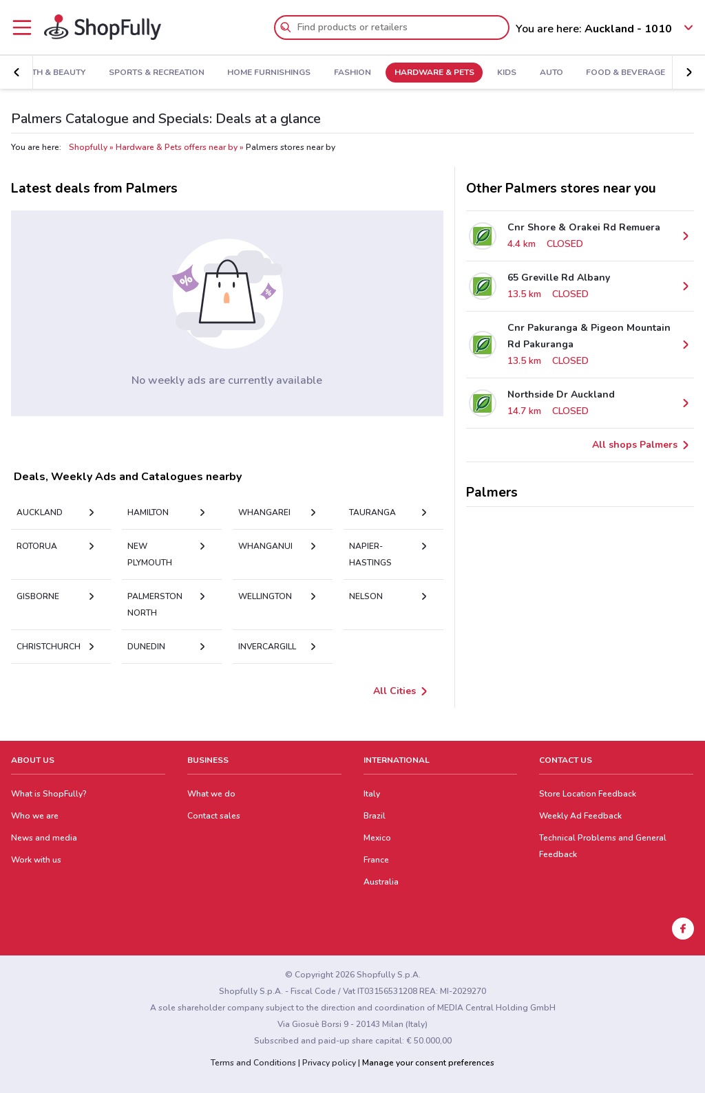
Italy (372, 793)
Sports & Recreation (152, 72)
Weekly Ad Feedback (580, 815)
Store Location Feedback (587, 793)
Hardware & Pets (429, 72)
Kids (502, 72)
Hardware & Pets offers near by (177, 147)
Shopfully (88, 147)
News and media (44, 837)
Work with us (36, 859)
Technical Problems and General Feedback (602, 846)
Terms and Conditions (253, 1062)
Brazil (375, 815)
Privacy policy (329, 1062)
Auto (546, 72)
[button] (16, 72)
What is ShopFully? (49, 793)
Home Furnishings (264, 72)
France (376, 859)
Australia (381, 881)
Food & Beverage (620, 72)
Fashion (347, 72)
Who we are (35, 815)
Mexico (377, 837)
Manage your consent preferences (428, 1062)
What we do (211, 793)
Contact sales (213, 815)
